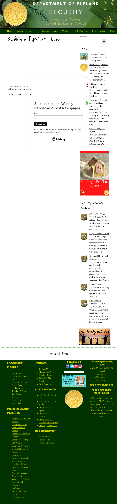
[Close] (85, 76)
